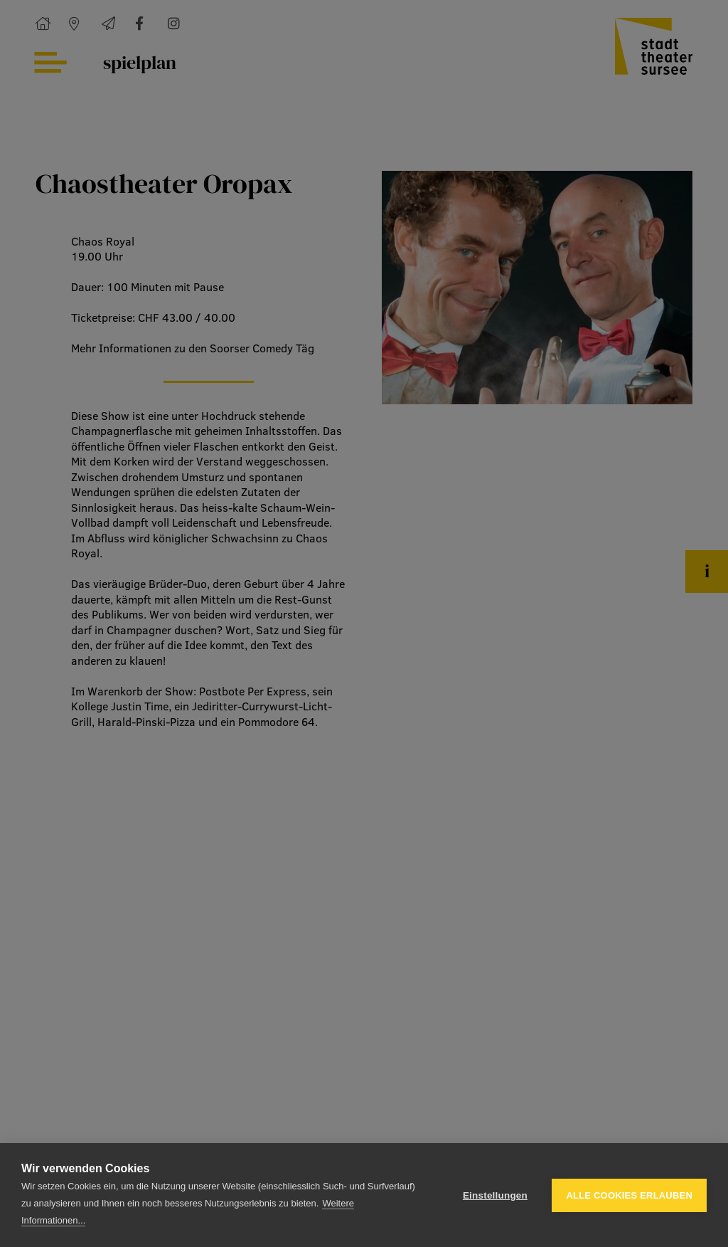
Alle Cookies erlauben (629, 1195)
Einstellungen (495, 1195)
